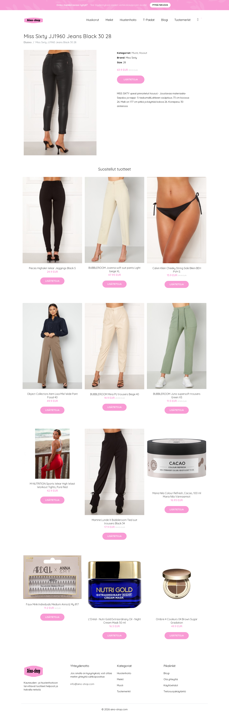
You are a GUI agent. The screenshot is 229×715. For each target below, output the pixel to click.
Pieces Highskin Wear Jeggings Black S (52, 268)
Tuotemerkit (182, 20)
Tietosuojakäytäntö (175, 691)
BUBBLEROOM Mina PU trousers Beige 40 (114, 394)
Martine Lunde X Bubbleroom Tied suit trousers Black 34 (114, 521)
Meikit (109, 20)
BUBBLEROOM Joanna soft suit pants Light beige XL (114, 269)
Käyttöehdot (171, 685)
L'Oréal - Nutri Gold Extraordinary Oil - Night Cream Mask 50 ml (114, 621)
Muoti (135, 52)
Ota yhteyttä (171, 679)
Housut (143, 52)
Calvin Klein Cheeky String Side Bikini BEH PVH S (176, 270)
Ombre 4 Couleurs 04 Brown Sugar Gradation (176, 621)
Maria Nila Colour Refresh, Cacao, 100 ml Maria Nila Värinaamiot (176, 494)
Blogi (164, 20)
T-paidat (149, 20)
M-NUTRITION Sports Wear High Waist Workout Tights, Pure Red (52, 485)
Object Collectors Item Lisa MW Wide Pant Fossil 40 (52, 395)
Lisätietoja (131, 79)
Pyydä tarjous (160, 5)
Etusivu (28, 42)
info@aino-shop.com (82, 684)
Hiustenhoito (128, 20)
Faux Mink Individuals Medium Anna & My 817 (52, 604)
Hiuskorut (92, 20)
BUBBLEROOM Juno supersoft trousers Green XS (176, 395)
